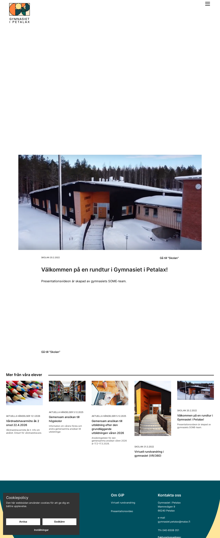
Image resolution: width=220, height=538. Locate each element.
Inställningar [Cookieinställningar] (41, 530)
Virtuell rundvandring (123, 502)
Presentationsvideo (122, 511)
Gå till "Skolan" (169, 258)
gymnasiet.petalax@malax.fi (174, 521)
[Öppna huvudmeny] (207, 4)
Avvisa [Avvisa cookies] (23, 521)
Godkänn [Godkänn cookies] (59, 521)
